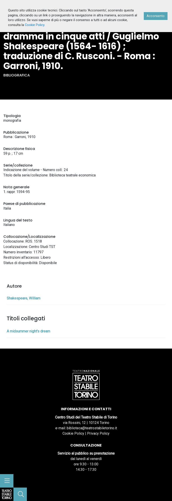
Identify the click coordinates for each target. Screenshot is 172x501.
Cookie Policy (73, 433)
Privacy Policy (98, 433)
